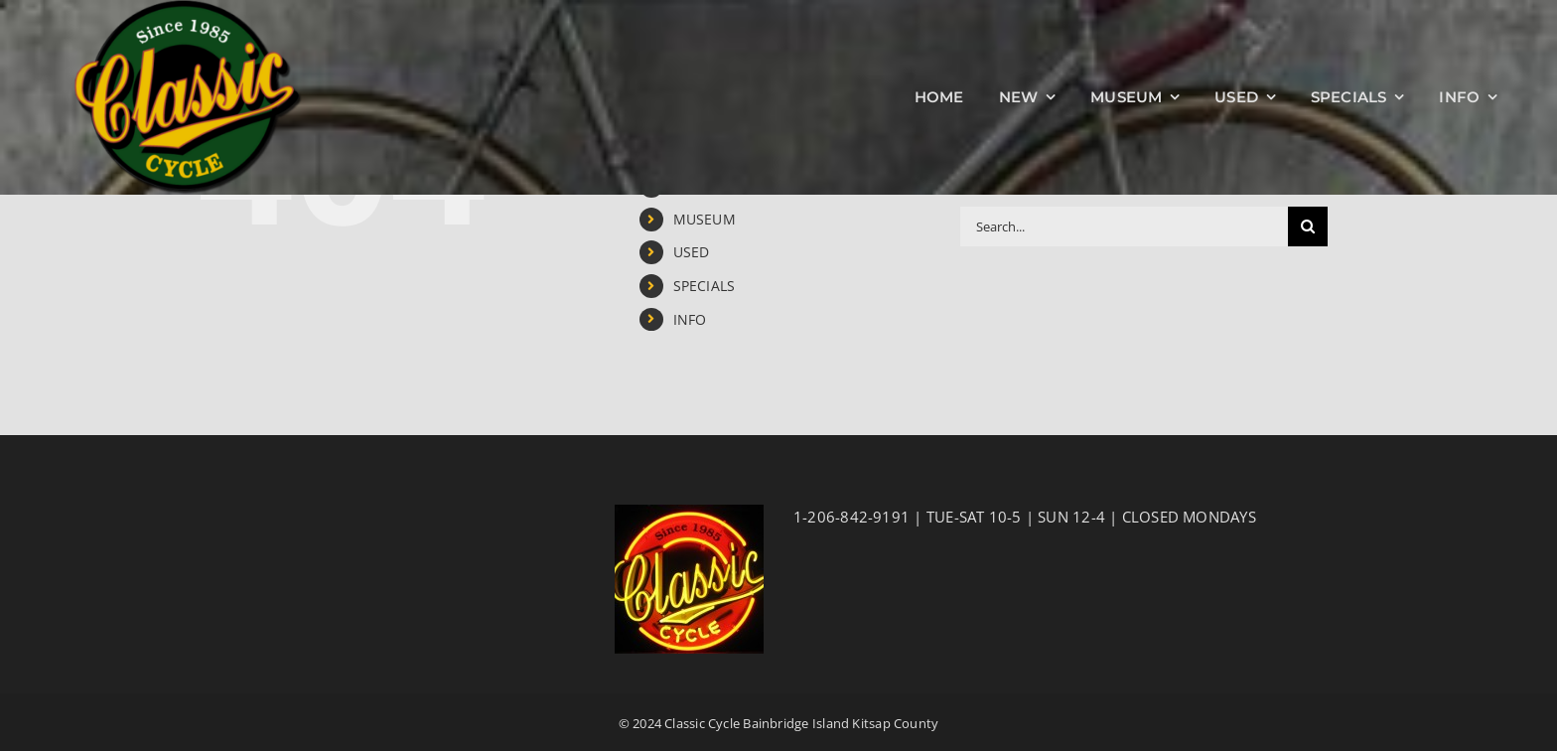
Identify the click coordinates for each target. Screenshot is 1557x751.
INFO (690, 319)
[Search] (1308, 226)
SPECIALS (704, 285)
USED (691, 251)
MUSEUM (704, 219)
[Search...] (1124, 226)
